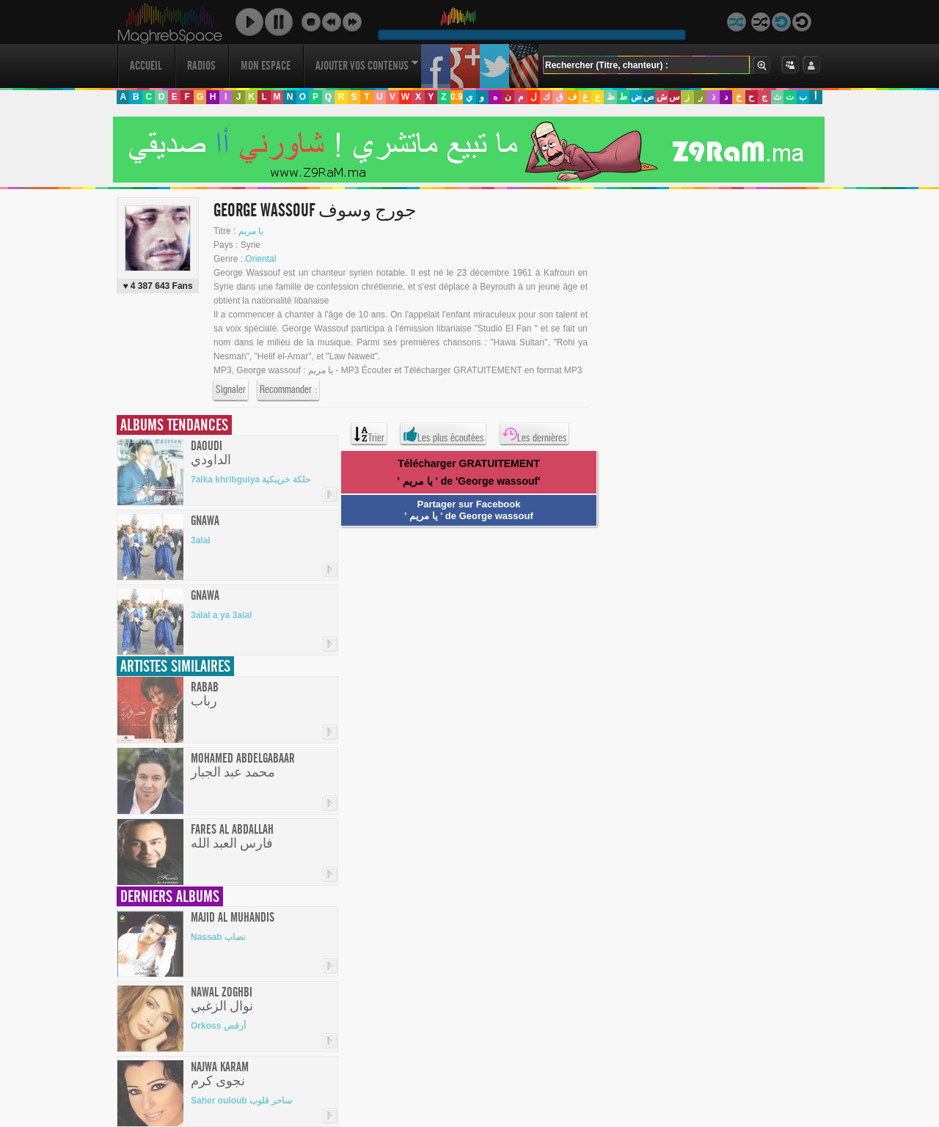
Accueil (146, 66)
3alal (201, 540)
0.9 (456, 97)
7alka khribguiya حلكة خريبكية (250, 479)
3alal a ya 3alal (221, 615)
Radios (201, 66)
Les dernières (534, 434)
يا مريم (250, 231)
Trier (369, 434)
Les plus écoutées (443, 434)
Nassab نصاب (218, 937)
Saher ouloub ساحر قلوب (241, 1100)
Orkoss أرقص (218, 1026)
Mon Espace (266, 66)
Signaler (231, 390)
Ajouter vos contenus (366, 66)
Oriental (260, 259)
